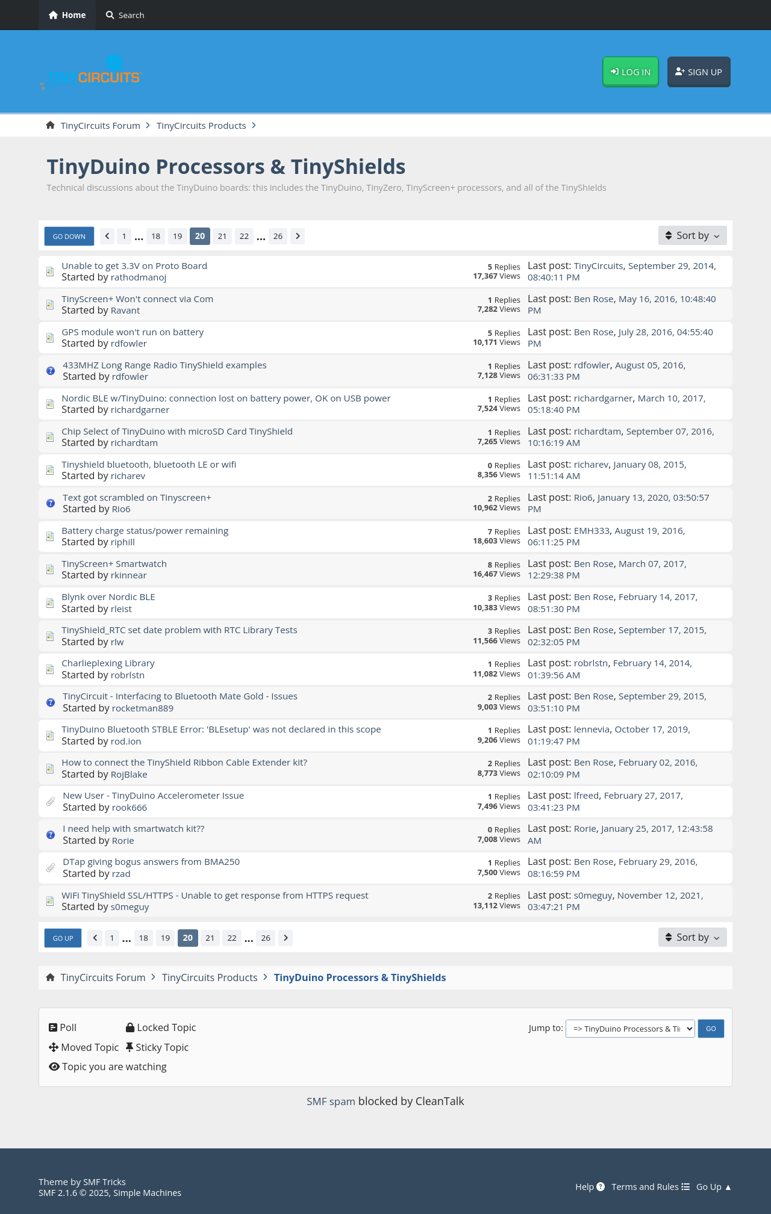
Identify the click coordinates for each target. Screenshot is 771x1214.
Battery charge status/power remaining (150, 530)
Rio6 (122, 509)
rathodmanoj (140, 277)
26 (288, 237)
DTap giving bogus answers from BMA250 (157, 862)
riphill (124, 543)
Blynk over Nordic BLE (111, 597)
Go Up (64, 938)
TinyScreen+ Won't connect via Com (142, 299)
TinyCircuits (600, 266)
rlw (118, 642)
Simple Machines (154, 1192)
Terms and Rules (645, 1186)
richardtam (136, 443)
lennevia (593, 730)
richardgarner (142, 410)
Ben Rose (595, 299)
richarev (129, 476)
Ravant (126, 310)
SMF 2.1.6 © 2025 (76, 1192)
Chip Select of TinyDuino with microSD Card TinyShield (184, 431)
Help (582, 1186)
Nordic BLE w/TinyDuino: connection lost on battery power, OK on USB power (236, 398)
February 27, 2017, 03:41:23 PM (609, 802)
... (144, 237)
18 (161, 237)
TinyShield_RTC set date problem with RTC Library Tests (187, 630)
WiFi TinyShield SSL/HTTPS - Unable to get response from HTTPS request (224, 895)
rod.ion (127, 741)
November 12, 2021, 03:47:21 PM (619, 901)
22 (253, 237)
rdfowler (130, 344)
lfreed (587, 796)
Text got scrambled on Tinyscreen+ (142, 497)
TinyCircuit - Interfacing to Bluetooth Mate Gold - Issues (188, 697)
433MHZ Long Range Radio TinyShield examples (171, 365)
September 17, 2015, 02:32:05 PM (621, 636)
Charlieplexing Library (110, 663)
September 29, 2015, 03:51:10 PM (621, 702)
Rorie (124, 840)
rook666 (130, 807)
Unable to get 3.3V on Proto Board (139, 266)
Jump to (545, 1029)
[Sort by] (692, 236)
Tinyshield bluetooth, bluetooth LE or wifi (154, 464)
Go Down (71, 236)
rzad (122, 874)
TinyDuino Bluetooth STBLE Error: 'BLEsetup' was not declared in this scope (231, 730)
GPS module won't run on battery (137, 332)
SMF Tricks (105, 1181)
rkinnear (130, 576)
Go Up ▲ (713, 1186)
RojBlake (130, 774)
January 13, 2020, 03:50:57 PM (623, 503)
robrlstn (129, 675)
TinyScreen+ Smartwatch (117, 564)
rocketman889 (145, 708)
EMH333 (593, 530)
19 (185, 237)
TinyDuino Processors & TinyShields (238, 167)
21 (231, 237)
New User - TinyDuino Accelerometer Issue (159, 796)
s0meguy (131, 907)
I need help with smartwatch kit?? (138, 829)
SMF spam (331, 1101)
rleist (122, 609)
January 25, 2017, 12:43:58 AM (604, 835)
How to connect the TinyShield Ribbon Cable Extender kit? (192, 763)
